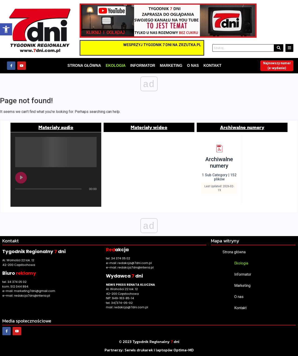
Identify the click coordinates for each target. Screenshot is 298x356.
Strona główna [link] (234, 252)
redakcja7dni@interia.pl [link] (32, 295)
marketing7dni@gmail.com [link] (34, 291)
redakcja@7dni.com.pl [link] (135, 263)
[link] (6, 29)
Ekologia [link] (241, 263)
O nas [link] (239, 297)
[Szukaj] (243, 48)
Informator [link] (242, 274)
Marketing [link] (242, 285)
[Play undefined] (21, 177)
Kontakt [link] (240, 308)
